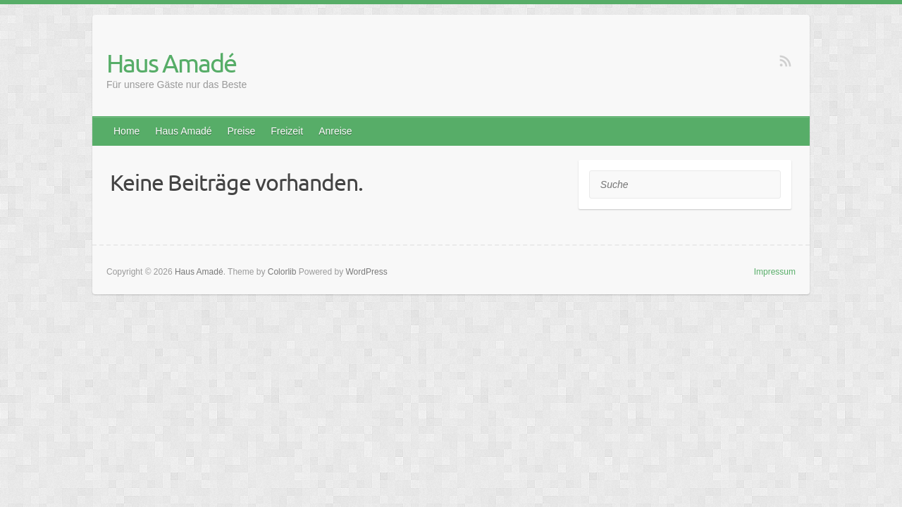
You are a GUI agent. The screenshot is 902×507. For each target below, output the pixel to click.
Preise (242, 131)
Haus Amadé (171, 62)
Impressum (775, 272)
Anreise (335, 131)
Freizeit (287, 131)
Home (126, 131)
